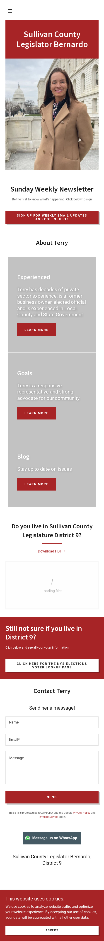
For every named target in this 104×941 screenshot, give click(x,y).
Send (52, 797)
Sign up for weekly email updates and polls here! (52, 217)
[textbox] (52, 722)
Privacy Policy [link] (81, 812)
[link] (52, 46)
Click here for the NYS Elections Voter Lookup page (52, 665)
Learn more (36, 330)
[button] (10, 10)
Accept (52, 936)
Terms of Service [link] (48, 816)
